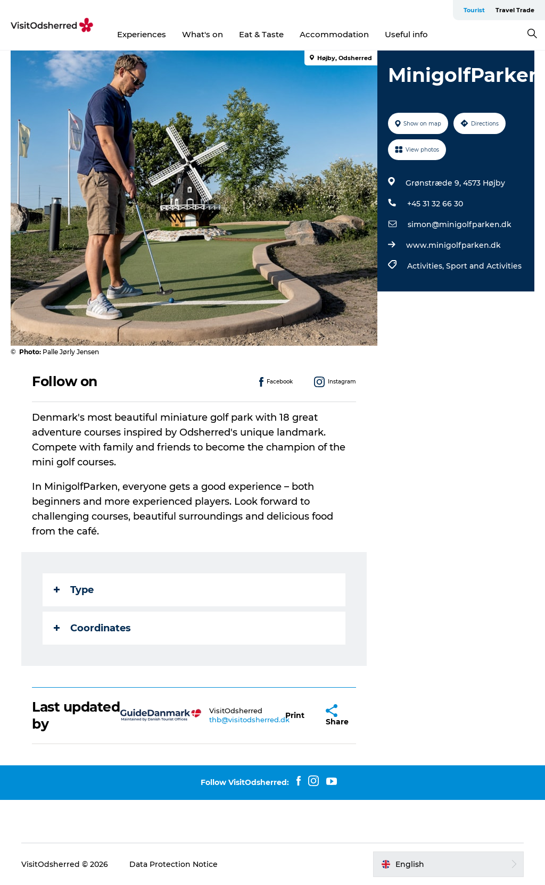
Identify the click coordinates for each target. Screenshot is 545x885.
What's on (202, 34)
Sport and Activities (484, 266)
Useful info (406, 34)
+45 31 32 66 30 (435, 203)
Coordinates (92, 628)
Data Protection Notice (173, 864)
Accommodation (334, 34)
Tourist (474, 10)
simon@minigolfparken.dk (459, 224)
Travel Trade (515, 10)
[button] (295, 716)
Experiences (141, 34)
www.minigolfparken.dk (453, 245)
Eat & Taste (261, 34)
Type (74, 590)
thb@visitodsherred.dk (249, 719)
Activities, (426, 266)
